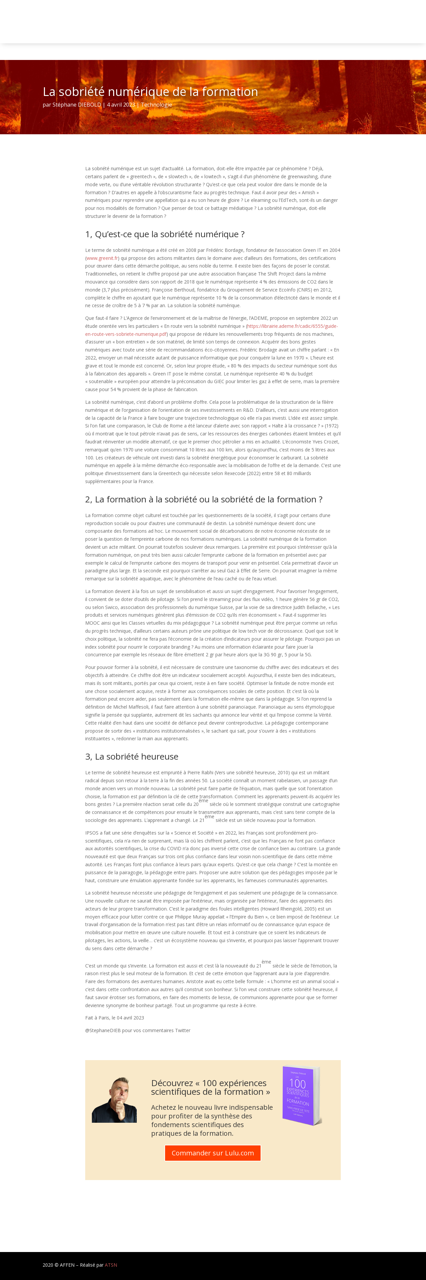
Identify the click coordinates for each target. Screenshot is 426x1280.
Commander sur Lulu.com (213, 1152)
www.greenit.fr (102, 258)
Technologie (156, 104)
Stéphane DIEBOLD (77, 104)
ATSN (111, 1265)
